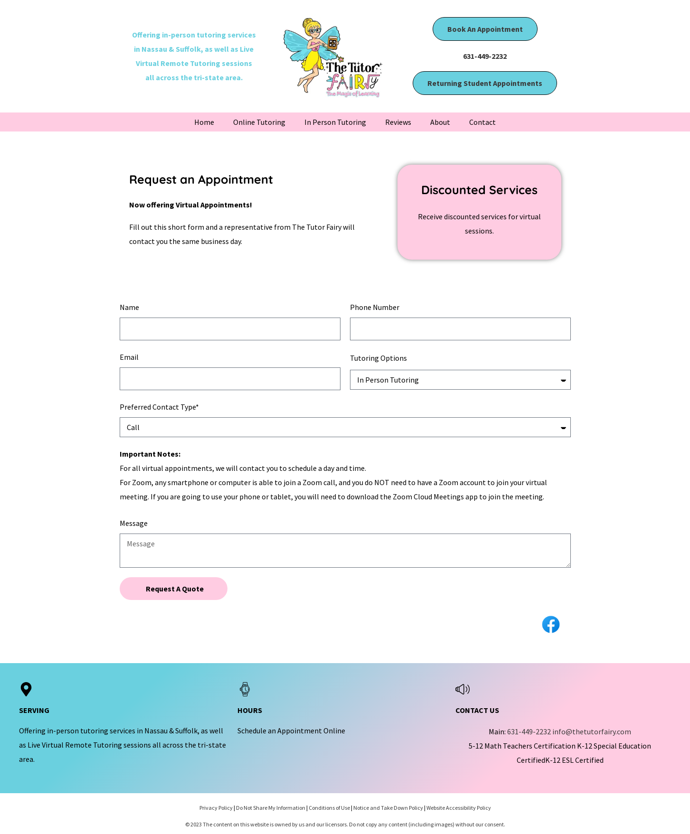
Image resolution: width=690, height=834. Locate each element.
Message (134, 523)
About (440, 122)
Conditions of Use (329, 807)
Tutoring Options (378, 358)
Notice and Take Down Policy (388, 807)
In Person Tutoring (335, 122)
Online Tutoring (259, 122)
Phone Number (374, 307)
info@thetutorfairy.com (591, 731)
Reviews (398, 122)
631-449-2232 (485, 56)
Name (129, 307)
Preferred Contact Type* (159, 407)
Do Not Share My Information (270, 807)
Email (129, 357)
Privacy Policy (216, 807)
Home (204, 122)
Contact (482, 122)
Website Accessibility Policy (458, 807)
